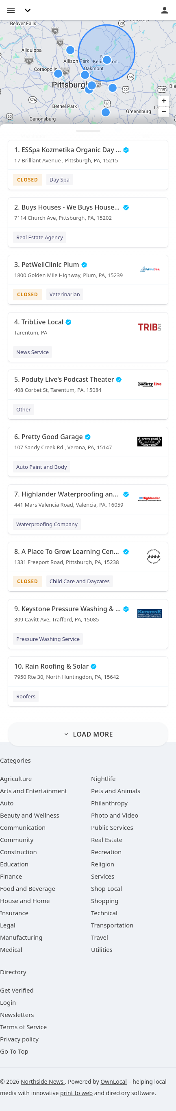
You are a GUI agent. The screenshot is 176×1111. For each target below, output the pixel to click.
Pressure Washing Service (48, 639)
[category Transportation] (112, 925)
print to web (76, 1093)
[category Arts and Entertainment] (33, 791)
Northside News (43, 1081)
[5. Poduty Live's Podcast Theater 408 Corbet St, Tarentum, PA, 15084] (88, 387)
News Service (32, 352)
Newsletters (17, 1014)
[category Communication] (23, 827)
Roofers (25, 696)
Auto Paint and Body (41, 466)
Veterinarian (65, 294)
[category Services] (102, 876)
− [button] (164, 112)
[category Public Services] (112, 827)
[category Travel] (99, 937)
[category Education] (14, 864)
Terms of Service (23, 1027)
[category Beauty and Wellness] (29, 815)
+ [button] (164, 101)
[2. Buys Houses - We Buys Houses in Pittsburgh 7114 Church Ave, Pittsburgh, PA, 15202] (88, 215)
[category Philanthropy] (109, 803)
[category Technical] (104, 913)
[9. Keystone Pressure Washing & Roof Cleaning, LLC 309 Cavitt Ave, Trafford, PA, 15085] (88, 617)
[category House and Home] (25, 901)
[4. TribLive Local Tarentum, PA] (88, 330)
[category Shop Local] (106, 888)
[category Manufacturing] (21, 937)
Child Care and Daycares (80, 581)
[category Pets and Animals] (115, 791)
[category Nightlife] (103, 778)
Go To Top (14, 1051)
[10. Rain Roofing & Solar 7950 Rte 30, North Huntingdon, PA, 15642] (88, 674)
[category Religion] (102, 864)
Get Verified (17, 990)
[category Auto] (6, 803)
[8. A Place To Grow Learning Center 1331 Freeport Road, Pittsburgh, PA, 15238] (88, 559)
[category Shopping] (104, 901)
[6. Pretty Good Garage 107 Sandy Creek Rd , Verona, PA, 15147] (88, 444)
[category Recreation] (106, 852)
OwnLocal (113, 1081)
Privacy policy (19, 1039)
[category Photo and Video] (114, 815)
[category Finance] (11, 876)
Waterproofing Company (47, 524)
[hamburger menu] (11, 9)
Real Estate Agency (39, 237)
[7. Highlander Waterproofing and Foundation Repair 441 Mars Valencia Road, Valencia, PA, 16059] (88, 502)
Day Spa (60, 179)
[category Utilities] (102, 949)
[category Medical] (11, 949)
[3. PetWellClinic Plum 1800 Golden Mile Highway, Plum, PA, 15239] (88, 272)
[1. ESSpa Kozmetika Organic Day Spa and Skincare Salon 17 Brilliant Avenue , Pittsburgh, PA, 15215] (88, 158)
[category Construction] (18, 852)
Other (23, 409)
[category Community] (16, 839)
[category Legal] (7, 925)
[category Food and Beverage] (27, 888)
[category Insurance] (14, 913)
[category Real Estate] (106, 839)
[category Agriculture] (16, 778)
